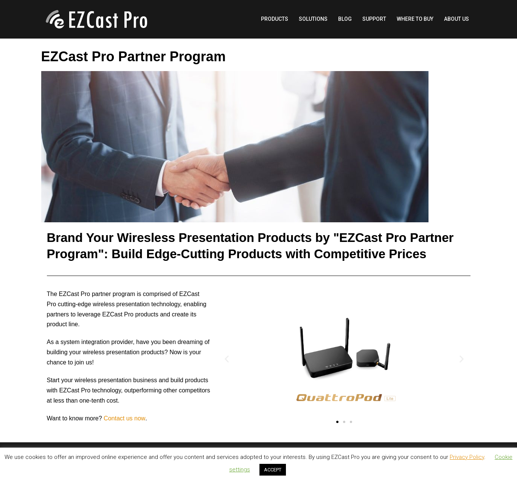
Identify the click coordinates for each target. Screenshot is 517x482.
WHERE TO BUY (415, 19)
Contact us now (124, 418)
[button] (337, 422)
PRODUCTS (274, 19)
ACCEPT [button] (272, 470)
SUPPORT (374, 19)
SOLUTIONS (313, 19)
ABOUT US (456, 19)
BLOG (345, 19)
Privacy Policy (467, 457)
